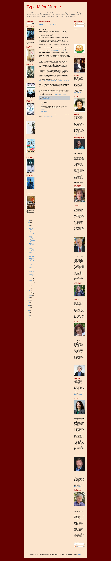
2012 (29, 310)
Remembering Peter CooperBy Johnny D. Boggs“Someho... (32, 239)
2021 (29, 297)
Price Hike (30, 273)
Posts (76, 23)
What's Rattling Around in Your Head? (31, 259)
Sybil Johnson (43, 104)
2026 (29, 218)
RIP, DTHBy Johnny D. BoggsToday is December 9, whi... (31, 264)
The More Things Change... (31, 268)
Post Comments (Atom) (48, 116)
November (31, 278)
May (30, 288)
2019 (29, 300)
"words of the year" (45, 98)
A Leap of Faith (31, 256)
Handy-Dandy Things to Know (31, 275)
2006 (29, 319)
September (31, 282)
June (30, 287)
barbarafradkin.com (77, 359)
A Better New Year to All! (31, 244)
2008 (29, 317)
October (30, 280)
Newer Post (42, 114)
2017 (29, 304)
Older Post (67, 114)
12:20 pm (43, 109)
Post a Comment (44, 111)
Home (55, 114)
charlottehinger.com (78, 394)
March (30, 292)
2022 (29, 225)
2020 (29, 299)
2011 (29, 312)
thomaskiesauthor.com (78, 486)
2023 (29, 223)
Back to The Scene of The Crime (32, 233)
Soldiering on (31, 271)
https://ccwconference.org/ (60, 94)
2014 (29, 309)
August (30, 283)
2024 (29, 222)
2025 (29, 220)
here (40, 45)
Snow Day (30, 252)
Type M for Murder (43, 6)
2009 (29, 315)
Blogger (79, 554)
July (30, 285)
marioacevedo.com (77, 92)
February (30, 293)
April (30, 290)
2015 (29, 307)
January (30, 295)
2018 (29, 302)
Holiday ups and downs (32, 246)
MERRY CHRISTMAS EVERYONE (32, 249)
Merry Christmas (32, 231)
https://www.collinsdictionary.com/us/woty (58, 50)
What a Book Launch (31, 229)
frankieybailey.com (77, 134)
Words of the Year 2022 (48, 24)
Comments (77, 25)
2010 (29, 314)
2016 (29, 305)
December (31, 227)
